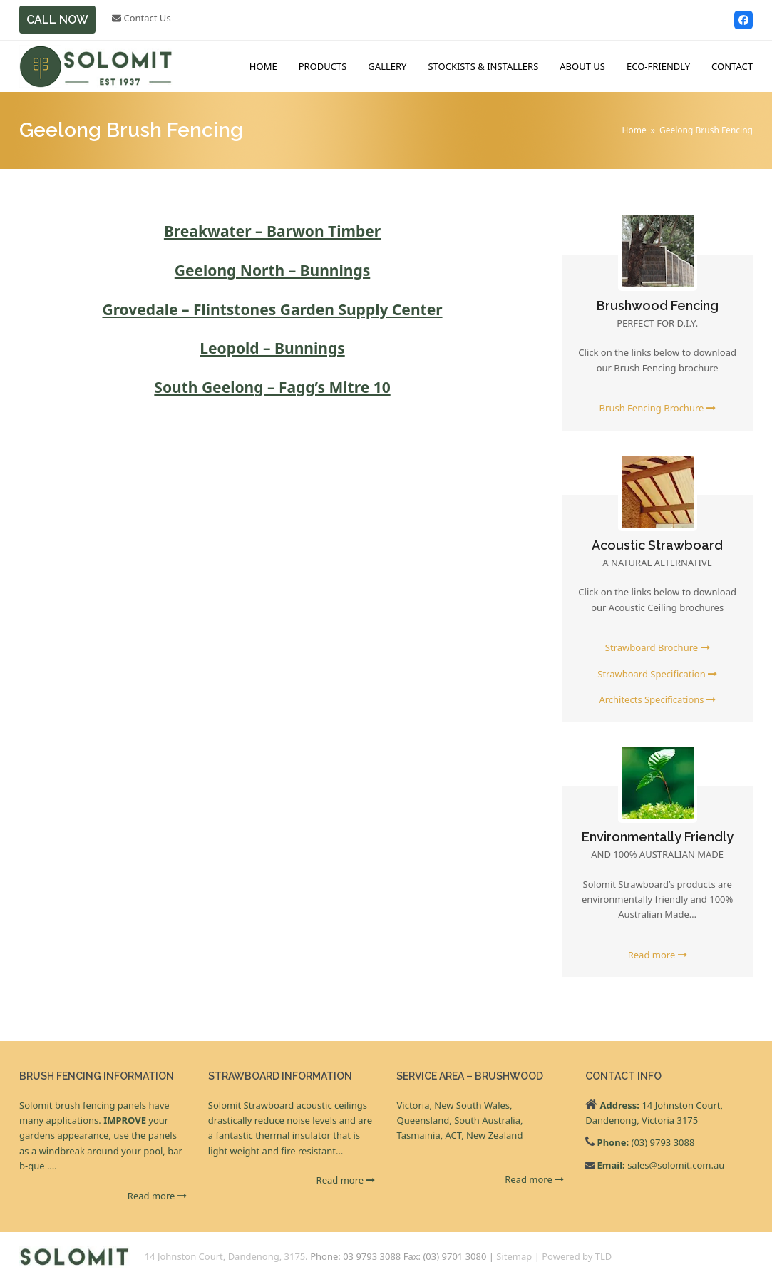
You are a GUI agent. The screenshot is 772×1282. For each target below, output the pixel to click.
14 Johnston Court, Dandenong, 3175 (225, 1256)
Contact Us (141, 17)
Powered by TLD (577, 1256)
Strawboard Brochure (657, 647)
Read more (657, 954)
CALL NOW (57, 19)
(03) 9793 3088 (662, 1142)
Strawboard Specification (657, 673)
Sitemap (514, 1256)
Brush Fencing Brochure (657, 407)
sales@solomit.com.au (675, 1165)
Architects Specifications (657, 699)
